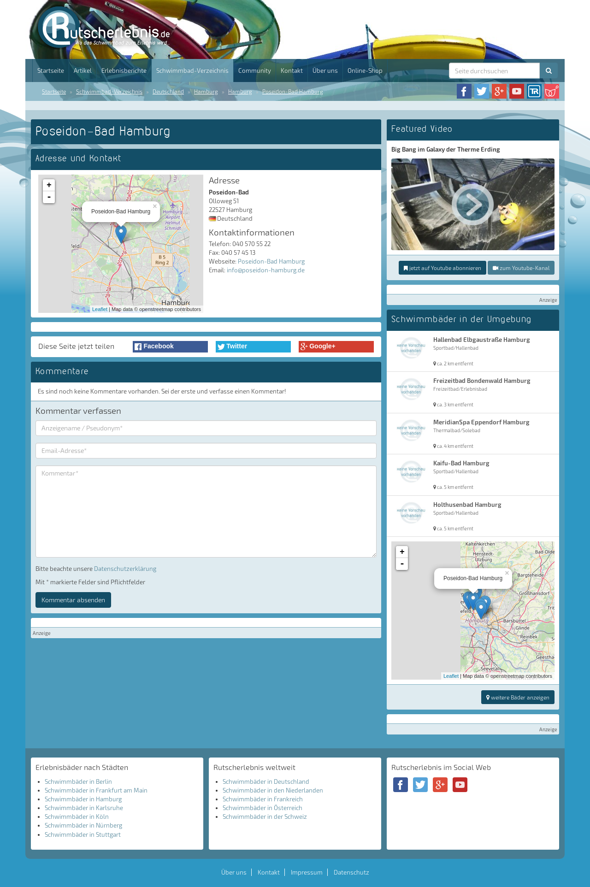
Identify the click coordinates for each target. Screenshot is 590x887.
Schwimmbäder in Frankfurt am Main (96, 790)
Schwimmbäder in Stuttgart (83, 834)
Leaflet (99, 309)
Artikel (83, 70)
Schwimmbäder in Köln (77, 816)
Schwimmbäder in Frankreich (263, 799)
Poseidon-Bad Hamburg (292, 91)
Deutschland (168, 91)
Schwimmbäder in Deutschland (266, 781)
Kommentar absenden (73, 600)
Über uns (325, 70)
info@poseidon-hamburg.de (266, 270)
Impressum (307, 872)
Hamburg (206, 91)
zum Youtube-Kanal (521, 267)
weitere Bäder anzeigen (517, 697)
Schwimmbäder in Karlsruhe (84, 807)
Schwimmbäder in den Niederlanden (273, 790)
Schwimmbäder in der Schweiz (265, 816)
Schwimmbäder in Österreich (262, 807)
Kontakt (292, 70)
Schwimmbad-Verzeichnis (192, 70)
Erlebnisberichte (124, 70)
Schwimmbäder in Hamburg (83, 799)
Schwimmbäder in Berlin (78, 781)
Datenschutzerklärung (125, 568)
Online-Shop (365, 70)
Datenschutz (351, 872)
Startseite (50, 70)
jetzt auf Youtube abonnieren (442, 267)
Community (254, 70)
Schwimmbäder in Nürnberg (83, 825)
